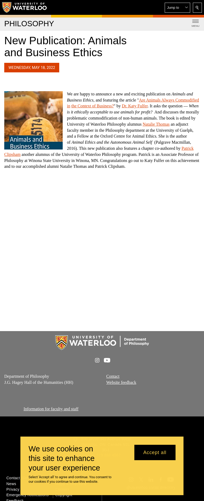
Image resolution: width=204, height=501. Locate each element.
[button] (177, 7)
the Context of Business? (92, 106)
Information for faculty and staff (51, 409)
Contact (113, 376)
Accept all (154, 452)
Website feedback (121, 382)
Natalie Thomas (156, 124)
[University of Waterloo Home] (24, 7)
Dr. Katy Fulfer (135, 106)
